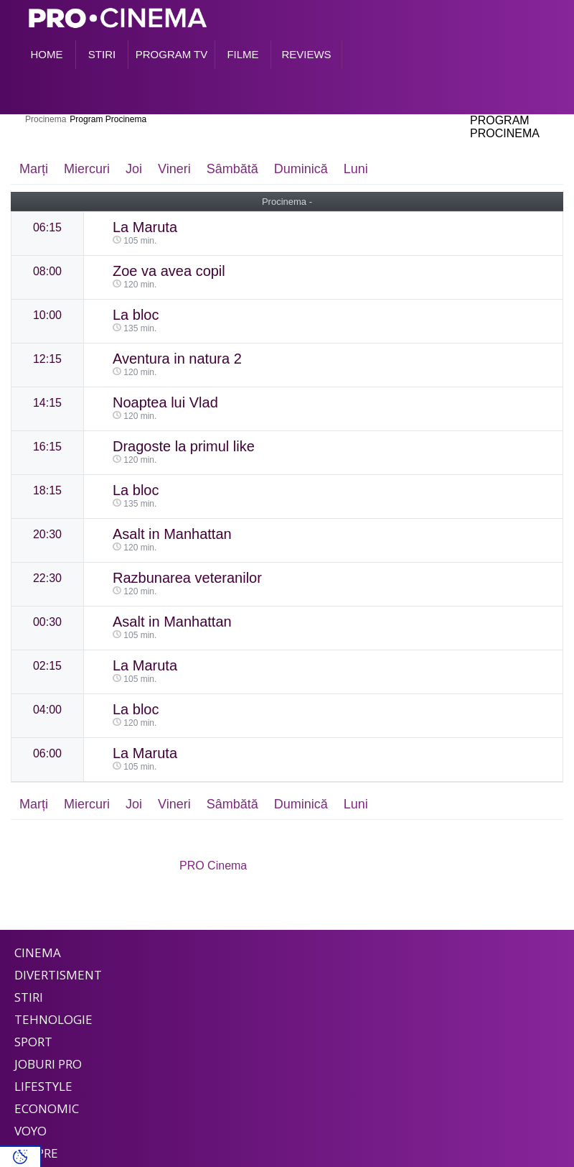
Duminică (301, 169)
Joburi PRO (48, 1064)
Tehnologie (53, 1019)
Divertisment (58, 975)
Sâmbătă (232, 169)
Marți (33, 169)
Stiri (28, 997)
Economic (46, 1108)
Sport (33, 1041)
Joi (134, 169)
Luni (356, 169)
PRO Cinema (213, 865)
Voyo (30, 1131)
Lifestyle (43, 1086)
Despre (36, 1153)
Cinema (37, 952)
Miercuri (87, 169)
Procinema (45, 119)
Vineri (174, 169)
